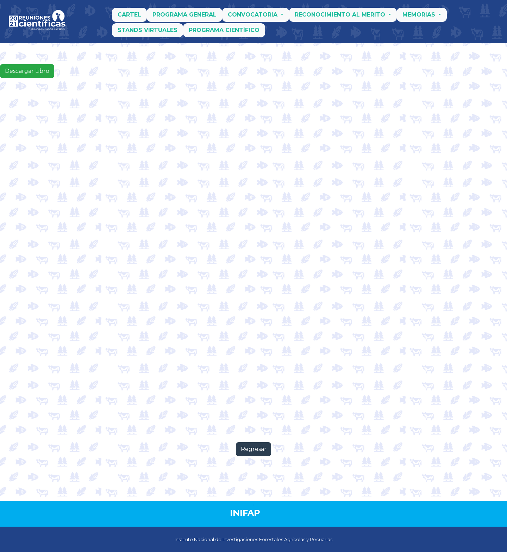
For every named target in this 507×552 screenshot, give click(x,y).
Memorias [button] (419, 17)
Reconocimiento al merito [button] (341, 17)
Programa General (184, 17)
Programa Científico (224, 32)
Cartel (129, 17)
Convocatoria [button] (253, 17)
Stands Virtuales (147, 32)
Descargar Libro (27, 71)
